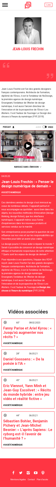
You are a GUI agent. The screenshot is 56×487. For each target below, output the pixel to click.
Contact (31, 479)
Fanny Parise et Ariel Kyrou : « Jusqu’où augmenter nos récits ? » (27, 332)
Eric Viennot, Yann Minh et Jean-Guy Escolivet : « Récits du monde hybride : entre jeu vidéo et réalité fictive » (27, 392)
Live (48, 4)
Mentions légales (18, 479)
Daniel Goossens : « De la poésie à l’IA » (23, 361)
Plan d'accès (42, 479)
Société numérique (12, 192)
